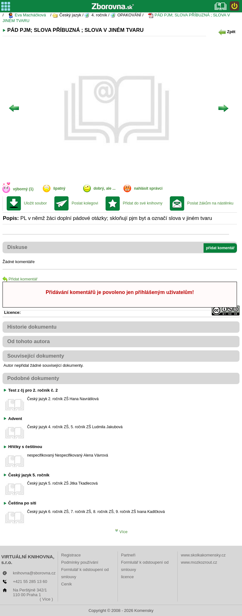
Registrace (71, 555)
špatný (59, 188)
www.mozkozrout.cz (199, 562)
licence (127, 576)
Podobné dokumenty (33, 378)
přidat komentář (220, 248)
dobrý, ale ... (105, 188)
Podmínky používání (79, 562)
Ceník (66, 584)
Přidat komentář (20, 279)
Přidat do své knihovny (143, 203)
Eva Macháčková (27, 15)
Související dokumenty (35, 356)
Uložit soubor (35, 203)
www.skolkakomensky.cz (203, 555)
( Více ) (46, 599)
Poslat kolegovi (85, 203)
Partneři (128, 555)
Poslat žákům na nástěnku (210, 203)
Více (121, 531)
